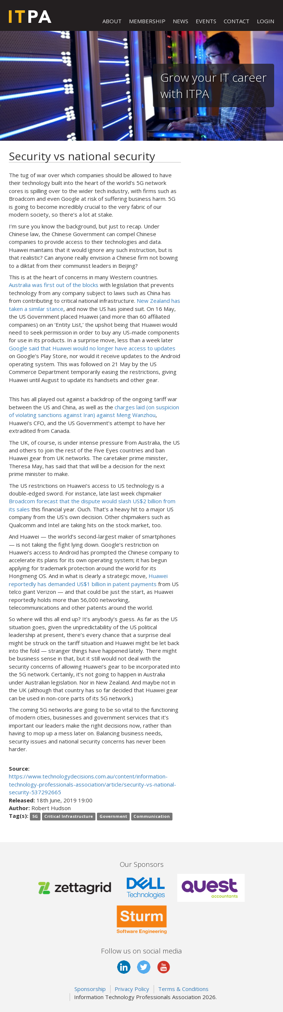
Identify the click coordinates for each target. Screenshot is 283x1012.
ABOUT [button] (112, 21)
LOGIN (265, 21)
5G (35, 816)
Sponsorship (90, 988)
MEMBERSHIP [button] (147, 21)
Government (113, 816)
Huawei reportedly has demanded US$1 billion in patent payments (88, 579)
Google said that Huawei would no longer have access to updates (92, 348)
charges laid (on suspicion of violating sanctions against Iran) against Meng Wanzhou (94, 411)
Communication (151, 816)
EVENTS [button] (206, 21)
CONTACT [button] (236, 21)
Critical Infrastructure (68, 816)
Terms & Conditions (183, 988)
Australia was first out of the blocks (53, 284)
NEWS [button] (180, 21)
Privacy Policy (132, 988)
